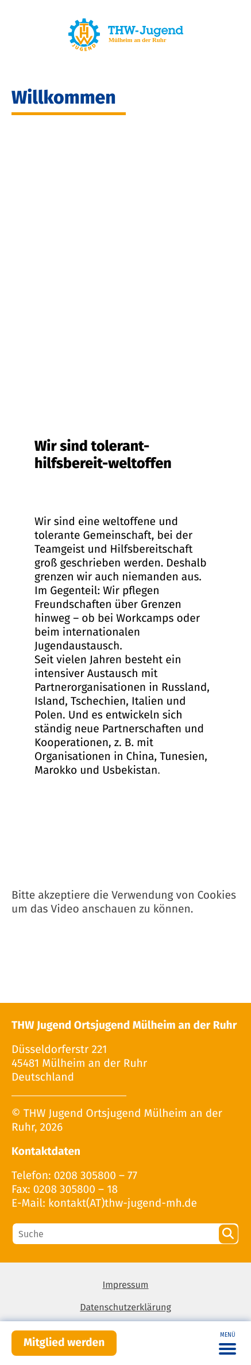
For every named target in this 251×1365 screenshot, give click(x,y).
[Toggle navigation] (227, 1343)
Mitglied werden (64, 1342)
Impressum (125, 1285)
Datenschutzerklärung (125, 1307)
